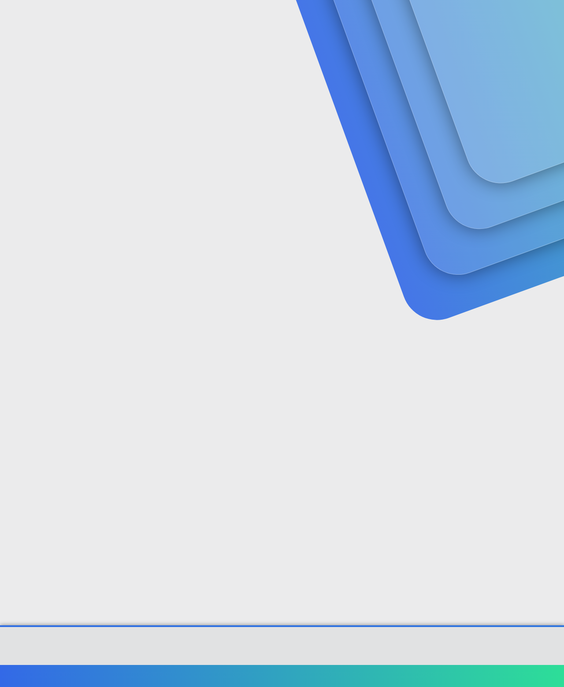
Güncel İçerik (252, 18)
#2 (532, 331)
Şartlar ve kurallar (382, 676)
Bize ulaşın (333, 676)
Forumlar (191, 18)
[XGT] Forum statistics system (282, 657)
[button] (219, 18)
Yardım (479, 676)
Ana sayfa (511, 676)
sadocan (40, 196)
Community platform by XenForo (282, 650)
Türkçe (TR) (46, 676)
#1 (532, 214)
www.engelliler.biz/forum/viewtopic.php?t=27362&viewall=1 (285, 353)
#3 (532, 458)
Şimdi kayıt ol (502, 68)
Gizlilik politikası (438, 676)
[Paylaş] (521, 215)
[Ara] (387, 18)
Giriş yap (440, 68)
